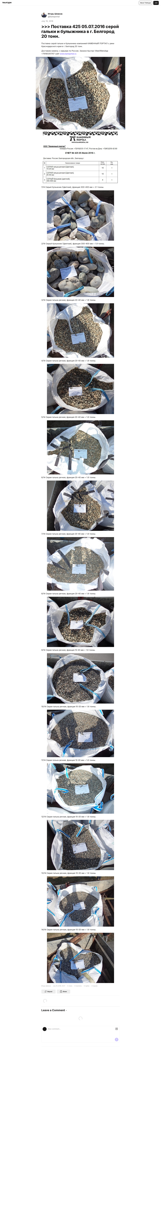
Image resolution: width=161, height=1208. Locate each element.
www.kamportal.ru (68, 54)
